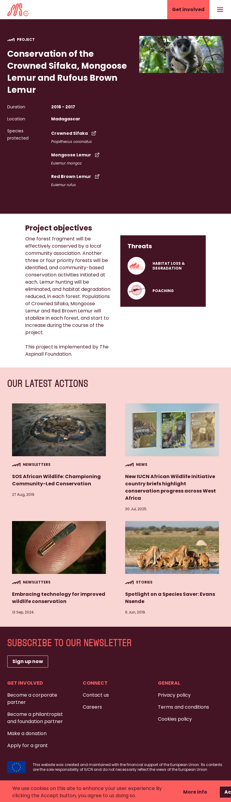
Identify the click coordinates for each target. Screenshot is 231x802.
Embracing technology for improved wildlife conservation (58, 598)
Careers (92, 707)
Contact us (96, 695)
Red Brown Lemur (76, 176)
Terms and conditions (183, 707)
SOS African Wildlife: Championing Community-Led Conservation (56, 480)
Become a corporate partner (32, 699)
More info (195, 791)
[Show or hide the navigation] (220, 9)
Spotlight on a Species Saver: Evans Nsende (170, 598)
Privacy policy (174, 695)
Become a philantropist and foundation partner (35, 718)
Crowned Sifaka (74, 133)
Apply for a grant (27, 745)
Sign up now (27, 661)
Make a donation (27, 733)
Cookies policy (175, 719)
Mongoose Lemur (76, 154)
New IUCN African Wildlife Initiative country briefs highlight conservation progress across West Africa (170, 487)
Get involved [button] (188, 9)
